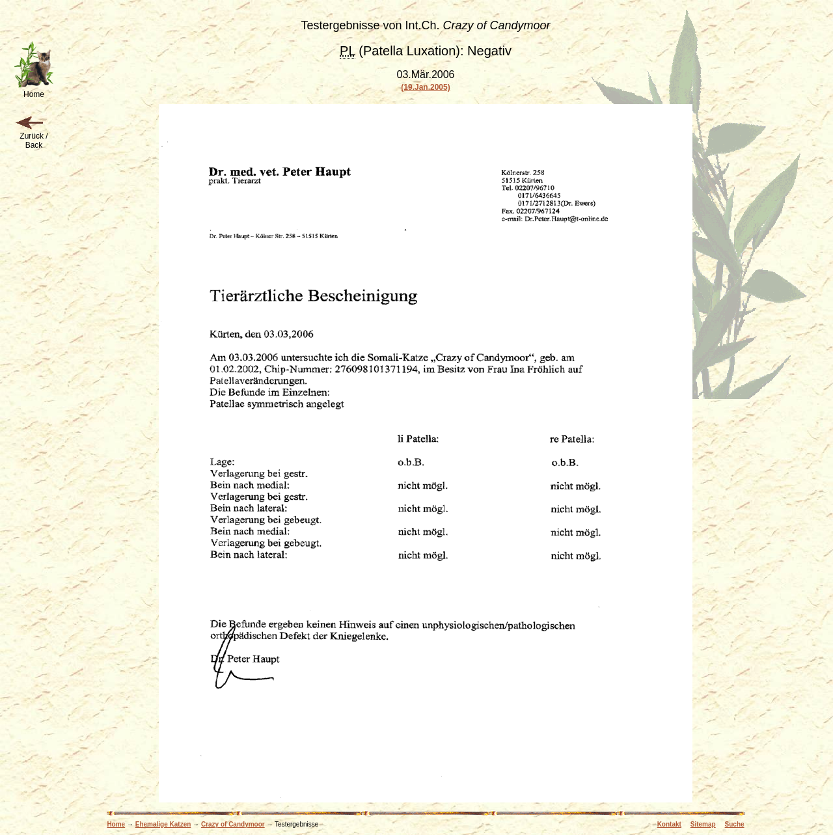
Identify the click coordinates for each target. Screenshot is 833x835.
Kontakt (669, 824)
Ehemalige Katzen (163, 824)
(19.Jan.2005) (425, 87)
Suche (734, 824)
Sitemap (703, 824)
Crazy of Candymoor (233, 824)
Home (116, 824)
